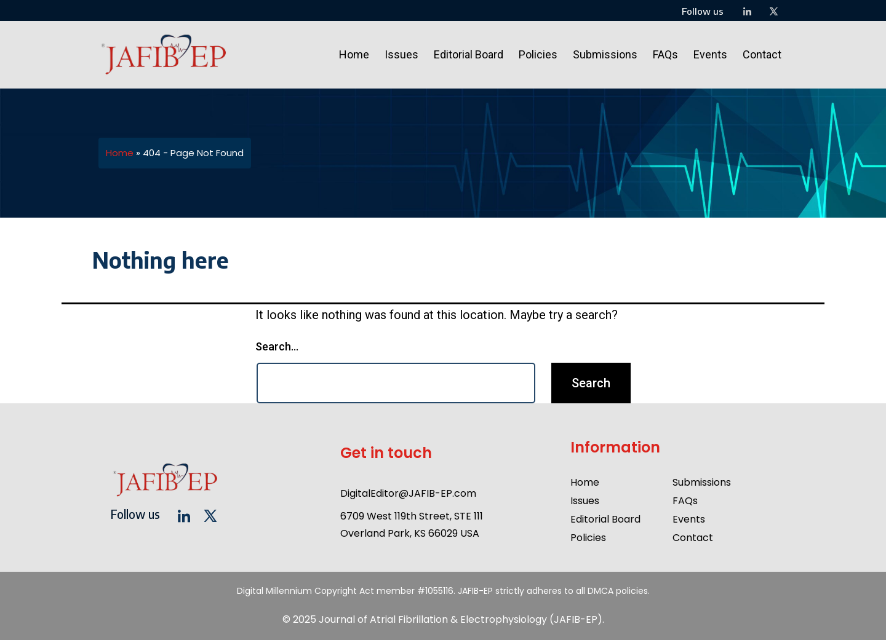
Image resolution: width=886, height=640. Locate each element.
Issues (401, 54)
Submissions (605, 54)
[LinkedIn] (747, 12)
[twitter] (773, 12)
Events (710, 54)
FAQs (665, 54)
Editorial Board (468, 54)
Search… (276, 346)
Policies (538, 54)
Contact (762, 54)
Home (354, 54)
